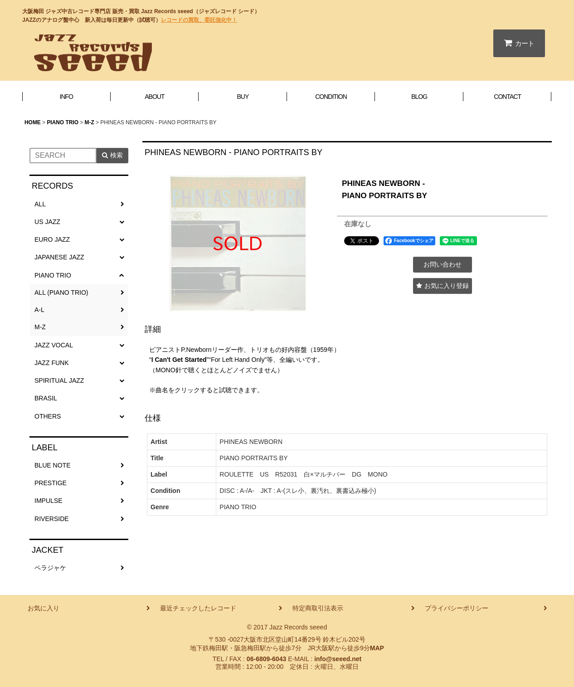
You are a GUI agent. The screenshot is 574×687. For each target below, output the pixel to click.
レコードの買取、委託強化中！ (199, 20)
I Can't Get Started (179, 359)
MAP (377, 648)
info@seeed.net (337, 659)
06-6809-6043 (266, 659)
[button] (442, 286)
